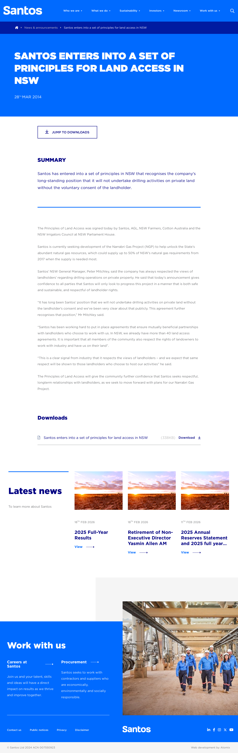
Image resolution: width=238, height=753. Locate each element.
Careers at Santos (17, 664)
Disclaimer (82, 730)
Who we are (72, 10)
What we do (100, 10)
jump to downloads (67, 132)
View (79, 547)
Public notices (39, 730)
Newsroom (182, 10)
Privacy (62, 730)
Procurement (74, 662)
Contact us (14, 730)
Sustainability (130, 10)
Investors (156, 10)
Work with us (210, 10)
